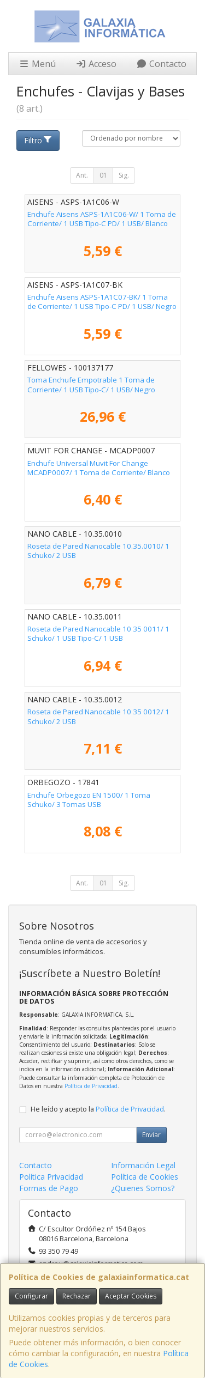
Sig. (124, 175)
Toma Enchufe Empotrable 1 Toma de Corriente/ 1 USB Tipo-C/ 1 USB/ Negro (91, 384)
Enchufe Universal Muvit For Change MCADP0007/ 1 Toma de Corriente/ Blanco (98, 467)
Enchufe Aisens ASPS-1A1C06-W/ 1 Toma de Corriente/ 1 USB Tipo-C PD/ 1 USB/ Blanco (101, 218)
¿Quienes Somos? (142, 1188)
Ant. (82, 175)
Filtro (38, 140)
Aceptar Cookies (130, 1296)
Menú (37, 64)
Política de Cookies (144, 1176)
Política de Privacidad (91, 1086)
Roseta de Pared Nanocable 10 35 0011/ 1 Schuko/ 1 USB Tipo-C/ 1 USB (98, 633)
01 (103, 175)
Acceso (95, 64)
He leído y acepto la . (98, 1109)
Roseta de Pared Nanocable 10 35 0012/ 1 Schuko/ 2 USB (98, 716)
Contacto (161, 64)
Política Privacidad (51, 1176)
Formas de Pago (48, 1188)
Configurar (31, 1296)
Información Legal (143, 1165)
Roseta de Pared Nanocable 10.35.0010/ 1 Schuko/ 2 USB (98, 550)
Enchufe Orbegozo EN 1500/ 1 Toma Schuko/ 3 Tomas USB (88, 799)
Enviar (151, 1134)
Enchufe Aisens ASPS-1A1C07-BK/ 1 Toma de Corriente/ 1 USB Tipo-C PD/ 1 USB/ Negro (102, 301)
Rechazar (76, 1296)
